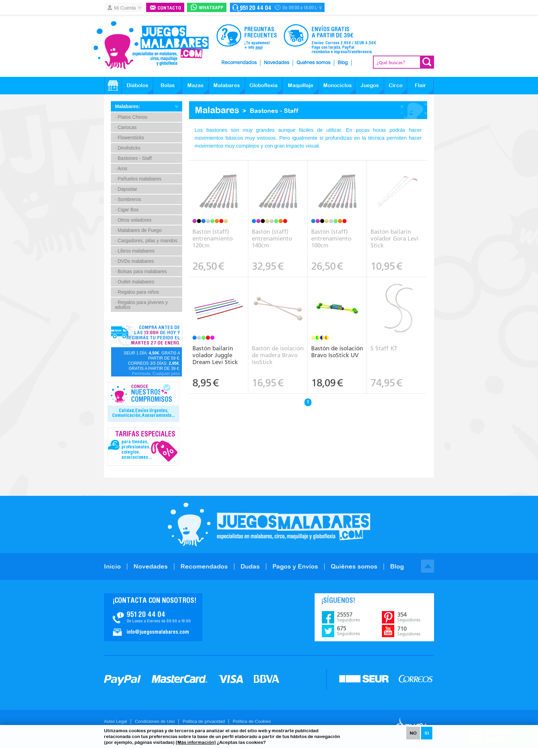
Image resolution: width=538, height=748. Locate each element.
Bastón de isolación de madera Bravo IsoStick (278, 355)
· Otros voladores (133, 220)
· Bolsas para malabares (141, 271)
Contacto (169, 8)
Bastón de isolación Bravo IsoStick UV (337, 352)
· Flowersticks (129, 137)
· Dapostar (126, 189)
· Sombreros (128, 199)
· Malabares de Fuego (138, 230)
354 (408, 617)
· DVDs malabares (134, 261)
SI (426, 733)
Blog (343, 62)
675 (348, 631)
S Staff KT (384, 348)
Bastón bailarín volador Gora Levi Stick (395, 238)
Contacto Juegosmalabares (277, 7)
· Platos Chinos (131, 117)
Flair (420, 85)
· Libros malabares (134, 251)
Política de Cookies (252, 721)
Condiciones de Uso (155, 721)
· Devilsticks (127, 148)
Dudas (250, 566)
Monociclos (337, 85)
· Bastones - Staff (133, 158)
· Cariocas (126, 127)
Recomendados (239, 62)
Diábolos (137, 85)
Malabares (226, 85)
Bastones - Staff (274, 110)
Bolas (168, 85)
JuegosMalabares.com (151, 45)
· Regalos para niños (137, 292)
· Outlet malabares (134, 281)
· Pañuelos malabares (138, 179)
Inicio (112, 566)
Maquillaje (300, 85)
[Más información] (196, 742)
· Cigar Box (127, 209)
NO (413, 733)
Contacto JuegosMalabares (153, 617)
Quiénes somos (313, 62)
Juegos (370, 85)
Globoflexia (263, 85)
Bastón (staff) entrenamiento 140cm (272, 238)
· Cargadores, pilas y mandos (146, 240)
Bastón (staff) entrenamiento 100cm (331, 238)
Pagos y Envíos (295, 566)
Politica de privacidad (204, 721)
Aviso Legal (115, 721)
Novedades (276, 62)
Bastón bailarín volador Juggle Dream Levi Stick (215, 355)
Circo (395, 85)
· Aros (121, 168)
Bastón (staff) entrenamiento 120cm (212, 238)
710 (408, 631)
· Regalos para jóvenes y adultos (141, 305)
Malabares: (127, 106)
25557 (348, 617)
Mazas (195, 85)
